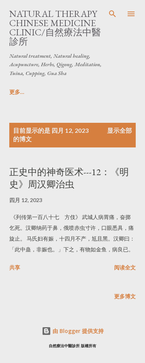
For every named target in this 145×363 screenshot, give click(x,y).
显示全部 (119, 130)
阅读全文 (125, 267)
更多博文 (125, 296)
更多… (64, 92)
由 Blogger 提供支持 (73, 331)
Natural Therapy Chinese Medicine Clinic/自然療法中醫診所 (55, 27)
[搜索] (112, 13)
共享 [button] (14, 267)
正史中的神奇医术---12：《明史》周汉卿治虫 (69, 178)
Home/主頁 (23, 92)
